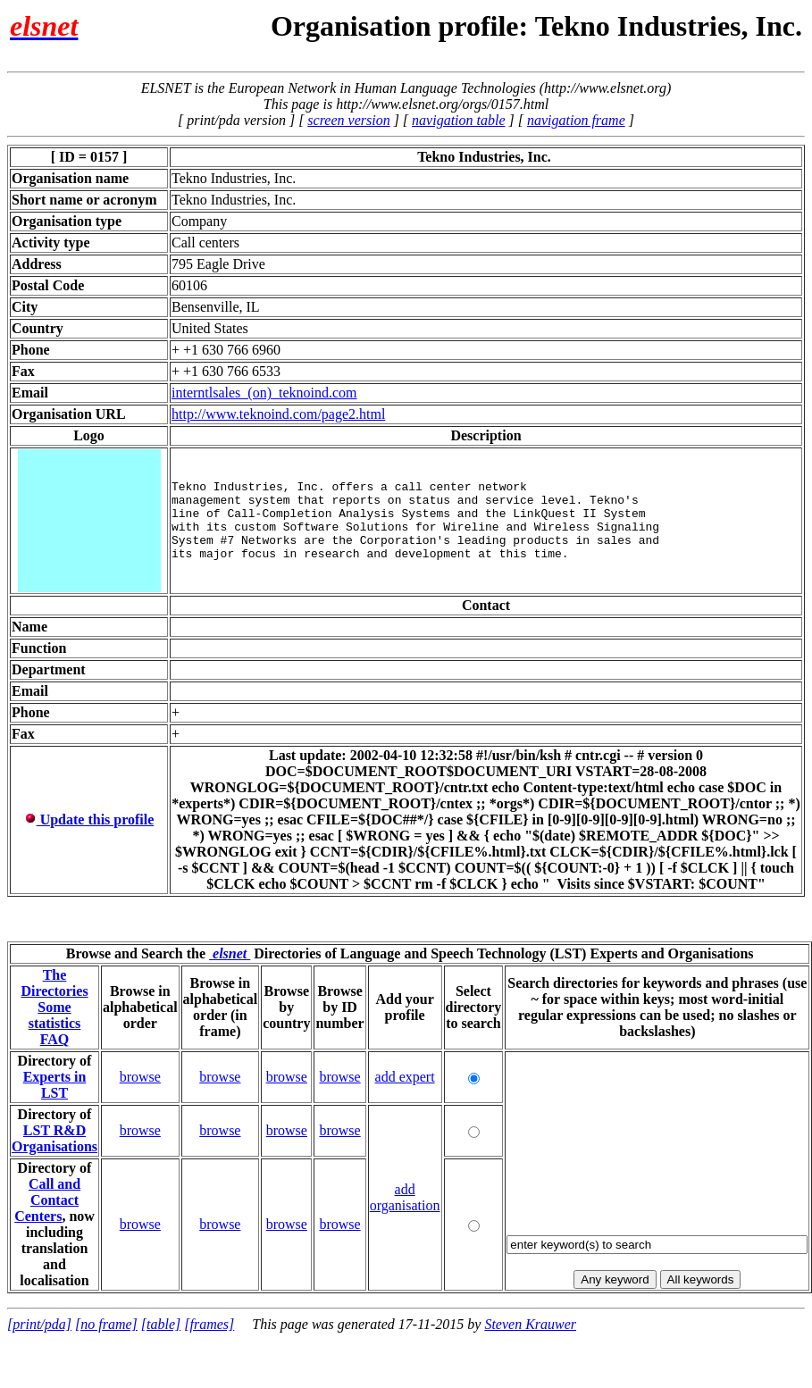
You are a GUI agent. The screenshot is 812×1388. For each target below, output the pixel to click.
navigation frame (576, 120)
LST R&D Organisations (54, 1138)
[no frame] (106, 1324)
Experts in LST (55, 1084)
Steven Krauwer (530, 1324)
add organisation (405, 1197)
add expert (405, 1076)
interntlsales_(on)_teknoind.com (264, 392)
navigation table (458, 120)
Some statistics (55, 1015)
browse (140, 1076)
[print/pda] (39, 1324)
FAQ (55, 1039)
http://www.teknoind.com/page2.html (278, 414)
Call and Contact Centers (47, 1200)
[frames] (209, 1324)
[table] (160, 1324)
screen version (348, 120)
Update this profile (89, 819)
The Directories (54, 983)
